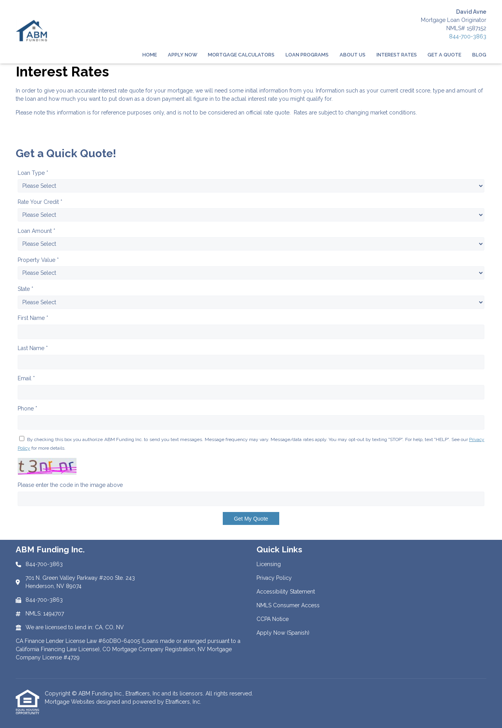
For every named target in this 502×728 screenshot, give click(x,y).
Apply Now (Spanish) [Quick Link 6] (282, 633)
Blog (479, 55)
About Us (353, 55)
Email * (26, 378)
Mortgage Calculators (241, 55)
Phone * (27, 408)
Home (149, 55)
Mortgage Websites (70, 702)
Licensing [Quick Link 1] (268, 564)
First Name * (33, 318)
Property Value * (38, 260)
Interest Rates (396, 55)
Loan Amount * (36, 231)
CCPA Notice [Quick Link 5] (272, 619)
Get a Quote (444, 55)
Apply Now (182, 55)
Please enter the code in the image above (70, 485)
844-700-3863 (467, 36)
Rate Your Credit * (40, 202)
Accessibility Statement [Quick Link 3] (285, 591)
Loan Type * (33, 173)
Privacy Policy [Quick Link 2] (274, 578)
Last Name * (33, 348)
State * (25, 289)
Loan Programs (307, 55)
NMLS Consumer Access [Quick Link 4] (288, 605)
